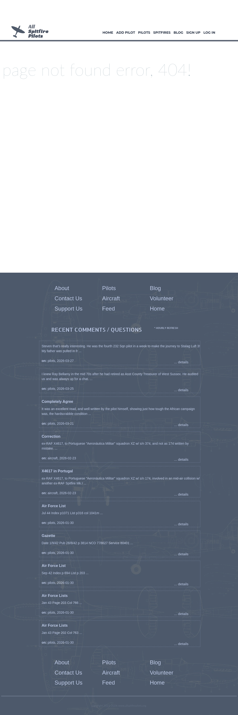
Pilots (144, 32)
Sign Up (193, 32)
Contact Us (68, 298)
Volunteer (161, 298)
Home (107, 32)
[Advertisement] (117, 12)
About (62, 288)
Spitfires (161, 32)
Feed (108, 308)
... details (181, 362)
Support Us (69, 308)
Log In (209, 32)
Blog (178, 32)
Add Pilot (125, 32)
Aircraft (111, 298)
